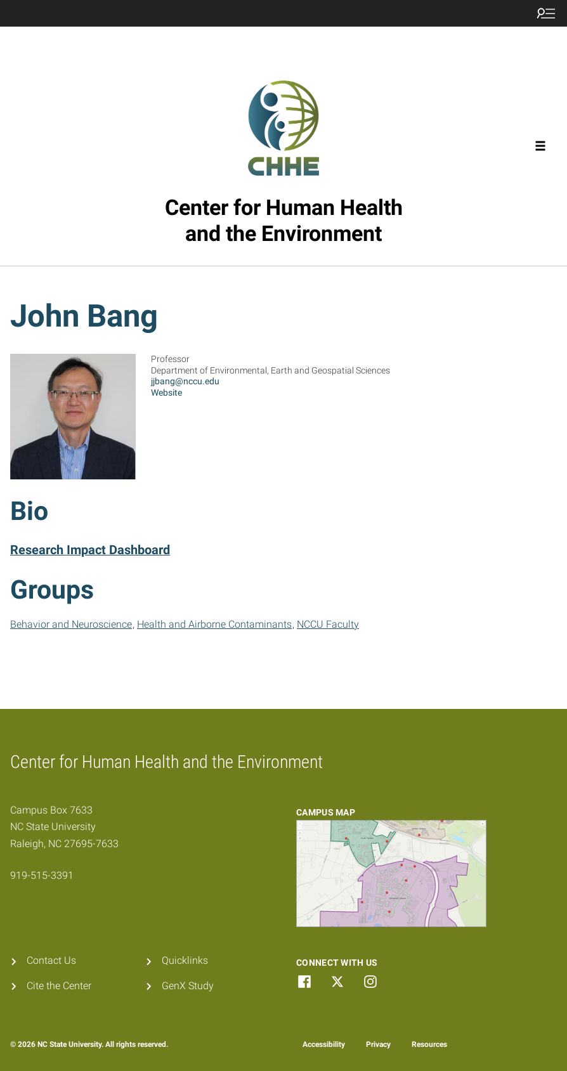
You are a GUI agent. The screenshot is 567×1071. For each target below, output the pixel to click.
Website (166, 392)
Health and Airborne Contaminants (214, 624)
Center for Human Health (284, 220)
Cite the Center (59, 986)
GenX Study (188, 986)
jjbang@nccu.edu (185, 381)
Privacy (378, 1044)
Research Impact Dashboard (90, 550)
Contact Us (51, 960)
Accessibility (324, 1044)
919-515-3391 (42, 875)
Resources (429, 1044)
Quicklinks (185, 960)
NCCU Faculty (328, 624)
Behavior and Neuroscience (71, 624)
